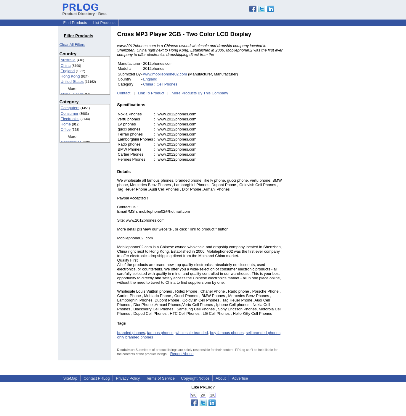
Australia (68, 60)
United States (72, 81)
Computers (70, 108)
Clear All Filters (72, 44)
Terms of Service (160, 378)
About (221, 378)
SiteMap (70, 378)
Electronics (70, 119)
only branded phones (135, 337)
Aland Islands (72, 94)
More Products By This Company (200, 93)
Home (66, 124)
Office (66, 129)
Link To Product (151, 93)
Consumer (69, 113)
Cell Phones (167, 84)
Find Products (75, 22)
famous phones (160, 332)
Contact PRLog (97, 378)
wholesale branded (192, 332)
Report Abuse (182, 353)
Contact (124, 93)
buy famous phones (226, 332)
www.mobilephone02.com (165, 74)
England (68, 71)
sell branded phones (263, 332)
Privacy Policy (128, 378)
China (66, 65)
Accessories (71, 142)
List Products (104, 22)
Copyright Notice (195, 378)
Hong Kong (70, 76)
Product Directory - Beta (84, 11)
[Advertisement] (323, 119)
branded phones (131, 332)
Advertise (240, 378)
